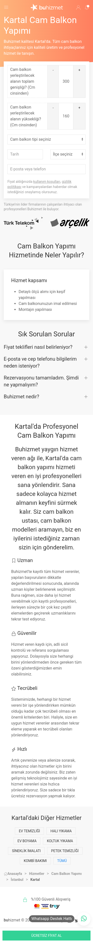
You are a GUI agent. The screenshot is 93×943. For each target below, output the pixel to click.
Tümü (62, 861)
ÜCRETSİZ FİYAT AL (46, 936)
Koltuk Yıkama (60, 841)
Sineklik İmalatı (26, 851)
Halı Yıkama (61, 831)
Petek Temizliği (65, 851)
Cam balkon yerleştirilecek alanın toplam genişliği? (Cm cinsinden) (22, 81)
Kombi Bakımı (35, 861)
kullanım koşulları (46, 182)
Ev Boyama (27, 841)
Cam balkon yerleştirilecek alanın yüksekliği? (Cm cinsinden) (25, 116)
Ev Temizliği (29, 831)
